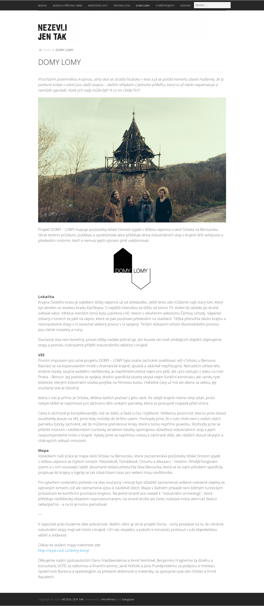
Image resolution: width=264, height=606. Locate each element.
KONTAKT (185, 5)
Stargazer (128, 599)
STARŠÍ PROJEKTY (165, 5)
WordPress (108, 599)
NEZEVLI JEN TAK (73, 599)
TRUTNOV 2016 (122, 5)
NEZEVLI (42, 5)
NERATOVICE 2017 (98, 5)
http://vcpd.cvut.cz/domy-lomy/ (63, 550)
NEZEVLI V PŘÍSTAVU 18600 (67, 5)
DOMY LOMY (143, 5)
